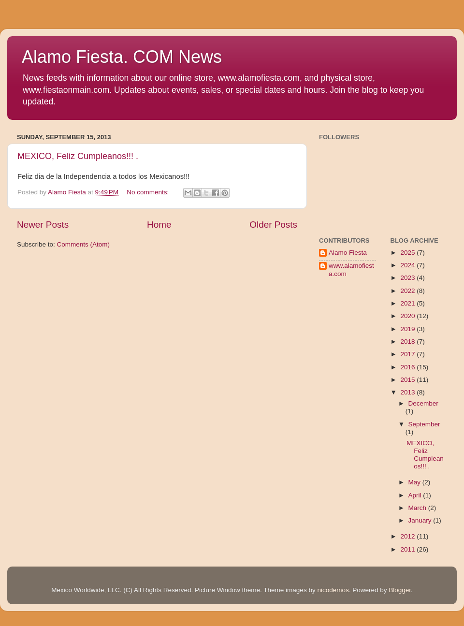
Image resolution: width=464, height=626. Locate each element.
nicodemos (332, 590)
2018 (408, 341)
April (415, 495)
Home (159, 224)
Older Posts (273, 224)
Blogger (400, 590)
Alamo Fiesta (348, 252)
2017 (408, 354)
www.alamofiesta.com (351, 269)
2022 (408, 290)
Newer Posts (43, 224)
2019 (408, 329)
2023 (408, 277)
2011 (408, 549)
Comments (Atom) (83, 244)
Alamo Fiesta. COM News (122, 57)
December (423, 403)
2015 (408, 379)
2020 (408, 316)
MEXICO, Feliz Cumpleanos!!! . (77, 156)
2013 (408, 392)
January (421, 520)
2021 (408, 303)
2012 (408, 536)
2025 (408, 252)
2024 (408, 265)
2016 (408, 367)
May (415, 482)
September (424, 424)
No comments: (149, 192)
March (418, 507)
